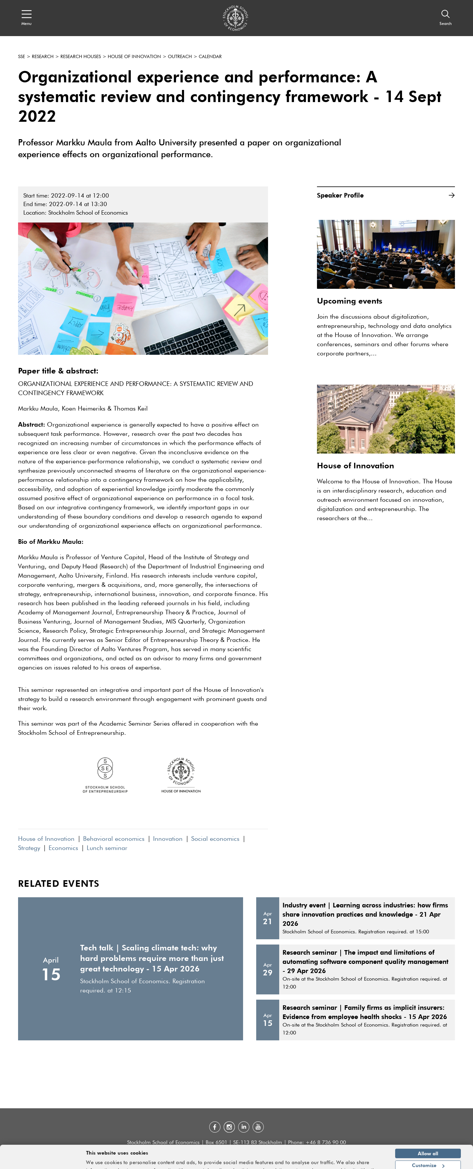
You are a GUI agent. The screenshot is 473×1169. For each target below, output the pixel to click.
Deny (428, 1160)
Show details (366, 1161)
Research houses (80, 56)
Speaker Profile (386, 195)
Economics (63, 848)
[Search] (445, 18)
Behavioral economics (114, 839)
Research (43, 56)
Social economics (215, 839)
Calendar (210, 56)
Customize (428, 1147)
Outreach (180, 56)
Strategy (29, 848)
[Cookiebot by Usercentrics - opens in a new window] (42, 1160)
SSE (21, 56)
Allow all (428, 1136)
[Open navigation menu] (26, 18)
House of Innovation (134, 56)
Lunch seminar (107, 848)
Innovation (168, 839)
